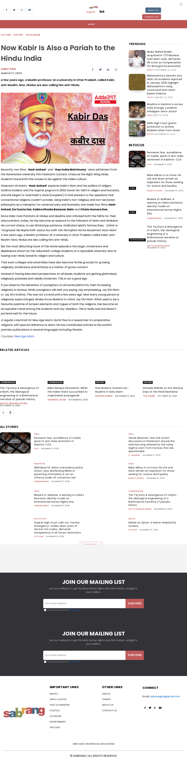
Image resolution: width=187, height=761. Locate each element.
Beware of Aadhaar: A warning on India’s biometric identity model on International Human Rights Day (165, 197)
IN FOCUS (136, 136)
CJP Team (39, 536)
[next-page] (10, 413)
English (90, 11)
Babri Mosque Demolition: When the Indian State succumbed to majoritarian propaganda (68, 391)
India (150, 106)
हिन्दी (101, 11)
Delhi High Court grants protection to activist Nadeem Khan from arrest (164, 117)
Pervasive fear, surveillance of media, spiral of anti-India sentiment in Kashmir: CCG (165, 147)
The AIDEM (149, 395)
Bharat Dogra (154, 182)
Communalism (137, 231)
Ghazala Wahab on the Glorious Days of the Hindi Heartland (163, 389)
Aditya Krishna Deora (158, 237)
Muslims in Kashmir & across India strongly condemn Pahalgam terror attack (165, 99)
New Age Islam (24, 336)
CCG (149, 155)
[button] (181, 4)
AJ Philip (132, 530)
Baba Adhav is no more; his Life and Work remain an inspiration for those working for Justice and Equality (165, 172)
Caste (150, 89)
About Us (153, 10)
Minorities (39, 463)
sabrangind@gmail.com (165, 696)
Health (131, 518)
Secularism (33, 35)
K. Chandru (134, 455)
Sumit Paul (8, 69)
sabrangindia (154, 209)
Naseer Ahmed (104, 395)
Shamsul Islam (57, 399)
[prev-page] (3, 413)
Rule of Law (40, 518)
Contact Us (152, 16)
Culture (6, 35)
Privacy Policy (75, 610)
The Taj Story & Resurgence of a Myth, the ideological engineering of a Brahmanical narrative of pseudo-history (164, 225)
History (18, 35)
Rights (150, 67)
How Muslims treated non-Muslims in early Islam (112, 389)
